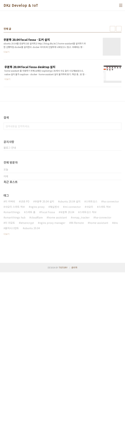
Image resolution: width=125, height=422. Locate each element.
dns (116, 322)
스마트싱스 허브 (88, 312)
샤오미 (89, 306)
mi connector (72, 306)
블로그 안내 (10, 247)
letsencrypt (27, 322)
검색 (117, 226)
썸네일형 (112, 78)
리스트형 (118, 78)
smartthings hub (15, 317)
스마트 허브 (104, 306)
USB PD (24, 301)
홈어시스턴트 (12, 328)
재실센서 (54, 306)
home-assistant (98, 322)
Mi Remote (77, 322)
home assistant (57, 317)
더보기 (6, 333)
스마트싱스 (91, 301)
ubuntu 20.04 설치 (69, 301)
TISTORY (63, 417)
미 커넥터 (10, 301)
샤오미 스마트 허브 (15, 306)
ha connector (111, 301)
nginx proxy (37, 306)
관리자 (74, 417)
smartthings (12, 312)
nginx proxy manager (52, 322)
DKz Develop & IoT (21, 5)
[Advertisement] (62, 41)
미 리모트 (10, 322)
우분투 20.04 (67, 312)
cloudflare (37, 317)
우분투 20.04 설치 (44, 301)
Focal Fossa (48, 312)
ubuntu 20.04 (32, 328)
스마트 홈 (30, 312)
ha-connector (103, 317)
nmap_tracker (81, 317)
